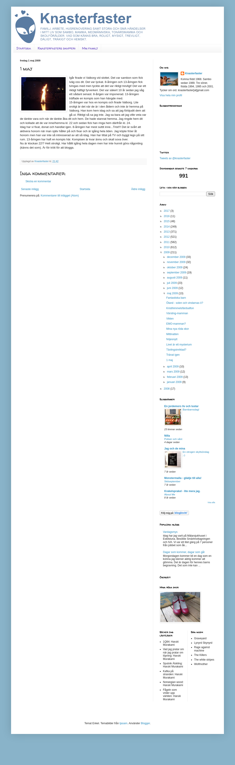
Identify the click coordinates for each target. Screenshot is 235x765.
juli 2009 (172, 282)
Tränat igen (173, 354)
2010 (167, 247)
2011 (167, 242)
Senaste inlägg (30, 189)
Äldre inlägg (138, 189)
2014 (167, 226)
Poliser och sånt (173, 439)
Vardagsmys (170, 532)
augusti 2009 (175, 277)
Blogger (145, 723)
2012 (167, 236)
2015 (167, 221)
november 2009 (176, 262)
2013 (167, 231)
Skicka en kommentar (38, 181)
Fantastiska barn (176, 297)
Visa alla (211, 502)
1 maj (169, 360)
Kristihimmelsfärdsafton (180, 308)
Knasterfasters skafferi (56, 48)
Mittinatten (172, 334)
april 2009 (173, 366)
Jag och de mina (174, 448)
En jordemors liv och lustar (181, 406)
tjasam (123, 723)
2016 (167, 216)
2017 (167, 210)
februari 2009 (175, 377)
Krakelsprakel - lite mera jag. (182, 491)
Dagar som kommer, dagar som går (184, 552)
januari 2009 (174, 382)
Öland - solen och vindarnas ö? (184, 302)
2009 (167, 252)
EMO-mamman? (176, 323)
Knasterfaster (193, 73)
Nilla (167, 435)
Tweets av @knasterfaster (175, 158)
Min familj (90, 48)
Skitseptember (172, 481)
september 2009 (177, 272)
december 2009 (176, 257)
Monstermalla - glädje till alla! (182, 478)
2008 (167, 388)
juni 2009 (172, 288)
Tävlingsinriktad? (176, 349)
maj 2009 (173, 293)
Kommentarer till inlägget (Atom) (60, 195)
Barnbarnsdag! (191, 409)
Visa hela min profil (171, 95)
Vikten (170, 318)
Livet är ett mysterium (179, 344)
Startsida (23, 48)
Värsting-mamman (177, 313)
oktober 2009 (175, 267)
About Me (169, 494)
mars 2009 (173, 371)
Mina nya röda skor (177, 328)
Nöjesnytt (171, 339)
